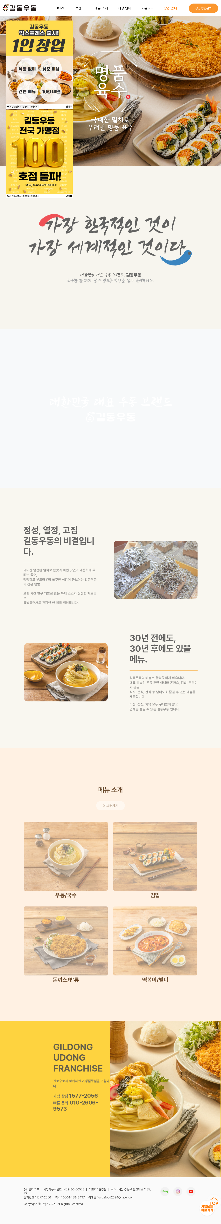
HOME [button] (60, 8)
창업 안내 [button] (170, 8)
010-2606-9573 (74, 1105)
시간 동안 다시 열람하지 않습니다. (23, 106)
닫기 (69, 106)
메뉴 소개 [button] (101, 8)
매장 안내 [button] (124, 8)
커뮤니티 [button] (147, 8)
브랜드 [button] (80, 8)
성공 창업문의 (203, 8)
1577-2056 (81, 1095)
